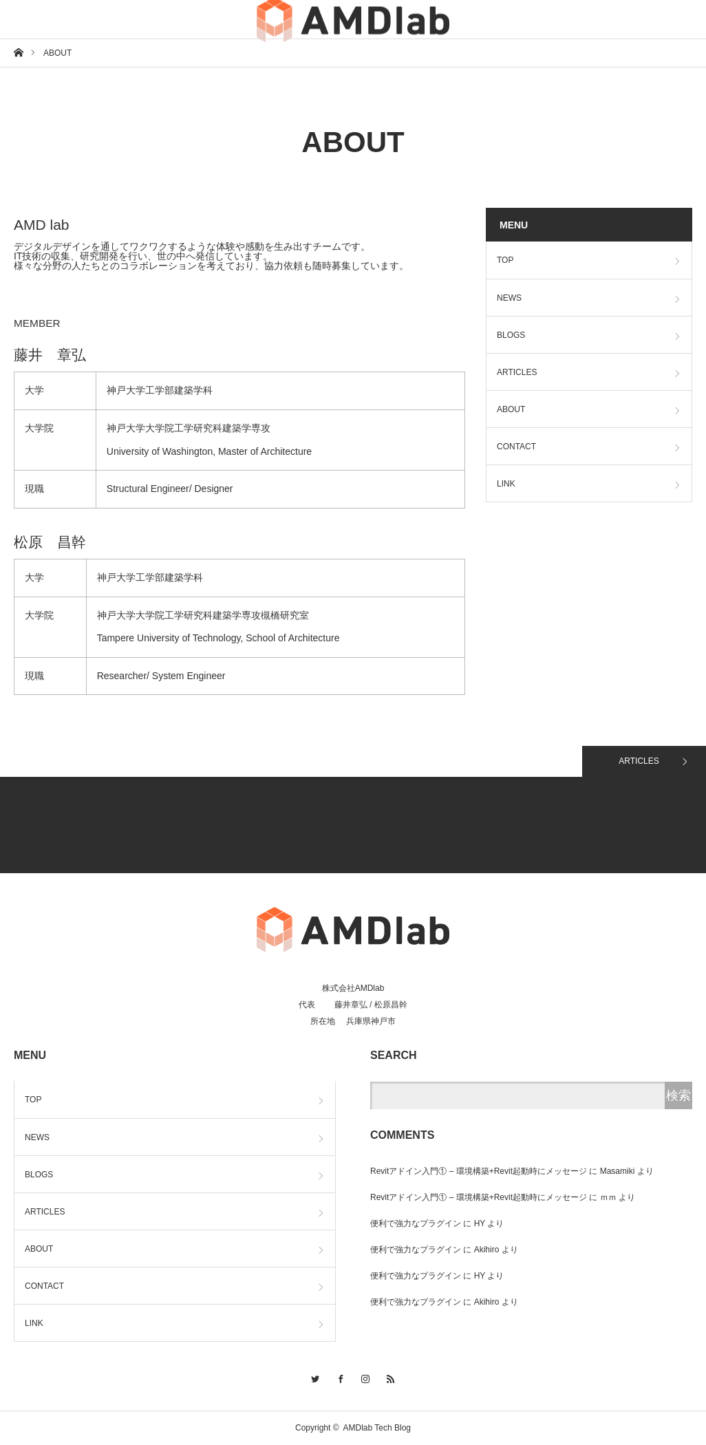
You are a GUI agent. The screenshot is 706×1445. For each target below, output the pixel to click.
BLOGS (511, 335)
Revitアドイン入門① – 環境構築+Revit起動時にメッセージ (478, 1171)
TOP (505, 260)
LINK (506, 484)
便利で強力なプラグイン (415, 1223)
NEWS (509, 298)
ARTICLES (517, 372)
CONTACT (516, 446)
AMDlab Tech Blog (377, 1428)
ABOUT (511, 409)
